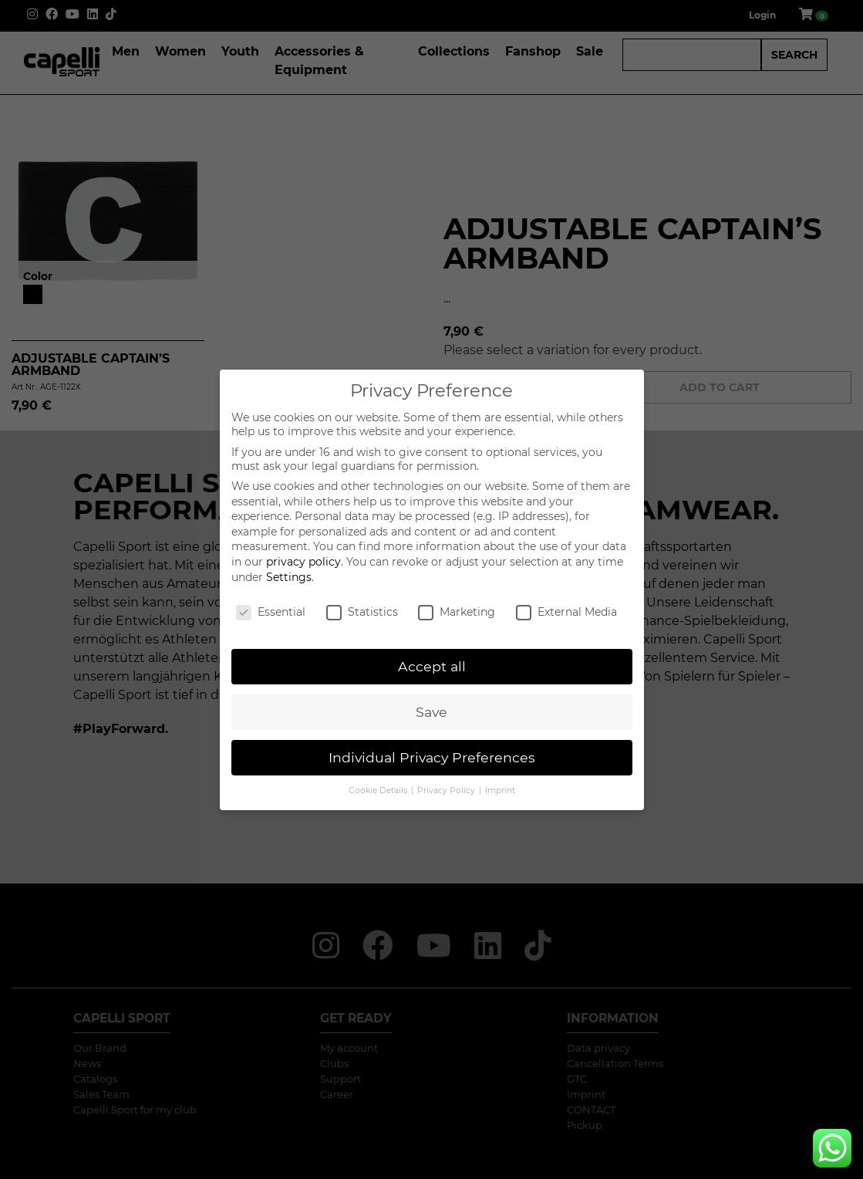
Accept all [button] (432, 666)
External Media (566, 612)
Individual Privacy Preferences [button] (432, 757)
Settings (289, 577)
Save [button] (431, 712)
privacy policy (303, 562)
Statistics (362, 612)
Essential (270, 612)
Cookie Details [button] (379, 790)
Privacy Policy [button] (447, 790)
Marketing (456, 612)
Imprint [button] (500, 790)
